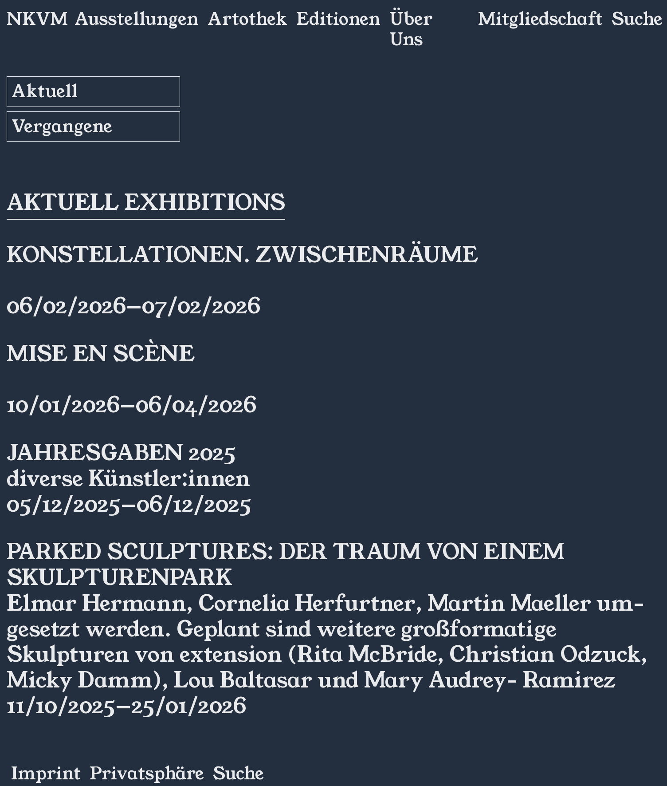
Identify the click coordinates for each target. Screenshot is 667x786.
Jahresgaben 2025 (121, 453)
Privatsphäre (147, 773)
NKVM (37, 19)
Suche (637, 19)
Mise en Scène (101, 354)
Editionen (338, 19)
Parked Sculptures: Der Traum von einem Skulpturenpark (286, 565)
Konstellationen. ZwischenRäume (242, 255)
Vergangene (62, 126)
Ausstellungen (137, 19)
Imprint (46, 773)
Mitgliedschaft (540, 19)
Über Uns (410, 29)
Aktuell (45, 91)
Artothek (247, 19)
